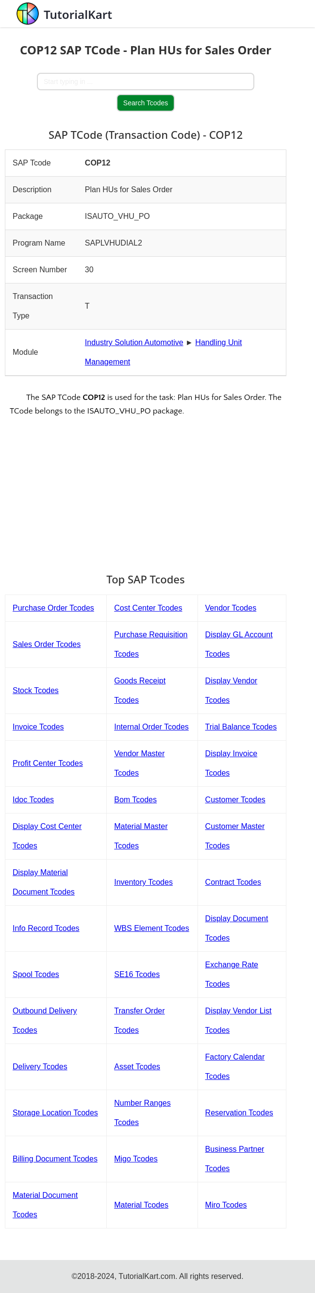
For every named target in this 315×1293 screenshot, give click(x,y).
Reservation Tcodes (239, 1113)
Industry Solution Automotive (134, 342)
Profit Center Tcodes (48, 763)
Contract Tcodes (233, 882)
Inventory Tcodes (143, 882)
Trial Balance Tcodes (241, 727)
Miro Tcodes (226, 1205)
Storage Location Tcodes (55, 1113)
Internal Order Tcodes (151, 727)
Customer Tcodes (235, 800)
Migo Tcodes (136, 1159)
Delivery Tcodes (40, 1066)
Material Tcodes (141, 1205)
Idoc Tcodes (33, 800)
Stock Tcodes (36, 690)
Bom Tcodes (135, 800)
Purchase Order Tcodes (53, 608)
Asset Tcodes (137, 1066)
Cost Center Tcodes (148, 608)
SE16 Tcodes (137, 974)
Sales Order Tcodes (47, 644)
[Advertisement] (145, 488)
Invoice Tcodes (38, 727)
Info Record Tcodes (46, 928)
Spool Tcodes (36, 974)
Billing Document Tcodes (55, 1159)
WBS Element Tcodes (151, 928)
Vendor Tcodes (231, 608)
